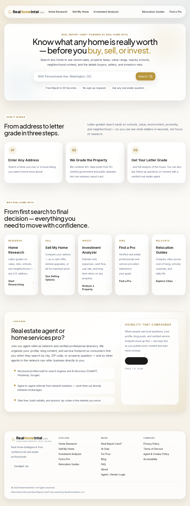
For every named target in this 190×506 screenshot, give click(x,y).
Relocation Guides (153, 11)
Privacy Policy (151, 443)
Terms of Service (153, 448)
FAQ (103, 464)
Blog (103, 459)
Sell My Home (80, 11)
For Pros (106, 454)
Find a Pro (175, 11)
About (104, 469)
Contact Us (21, 466)
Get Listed (136, 361)
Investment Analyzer (106, 11)
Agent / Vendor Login (113, 474)
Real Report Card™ (111, 443)
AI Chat (105, 448)
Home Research (58, 11)
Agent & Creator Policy (156, 454)
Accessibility (150, 459)
